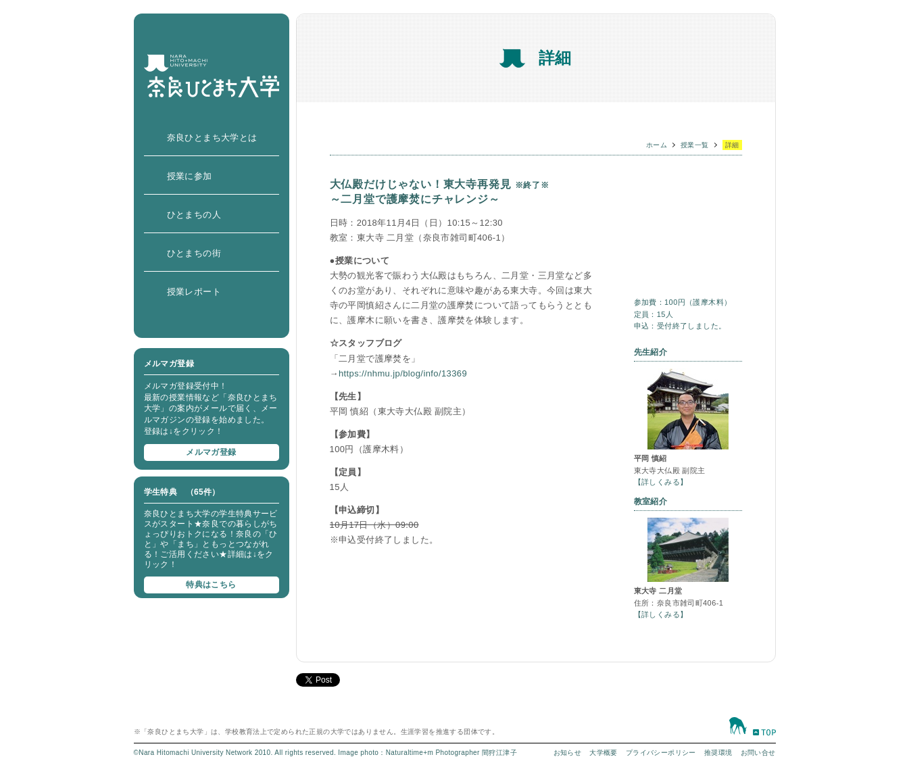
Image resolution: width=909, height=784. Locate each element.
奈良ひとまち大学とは (212, 137)
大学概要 (603, 752)
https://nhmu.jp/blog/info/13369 (403, 373)
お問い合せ (758, 752)
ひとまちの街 (194, 253)
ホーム (656, 145)
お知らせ (568, 752)
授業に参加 (189, 176)
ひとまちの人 (194, 215)
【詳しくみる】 (661, 482)
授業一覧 (695, 145)
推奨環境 (718, 752)
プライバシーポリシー (661, 752)
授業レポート (194, 292)
